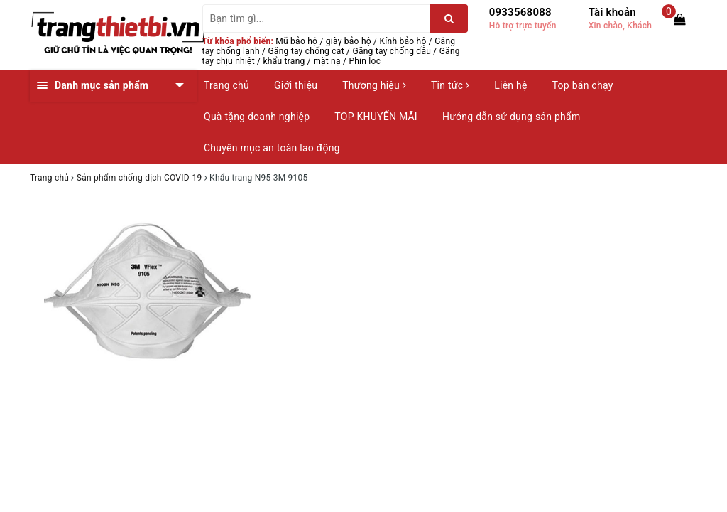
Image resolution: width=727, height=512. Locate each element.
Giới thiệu (295, 85)
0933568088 (520, 12)
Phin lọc (365, 61)
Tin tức (450, 85)
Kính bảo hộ (403, 41)
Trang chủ (226, 85)
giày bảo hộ (348, 41)
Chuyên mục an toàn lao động (272, 148)
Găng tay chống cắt (306, 51)
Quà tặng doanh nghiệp (257, 116)
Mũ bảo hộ (296, 41)
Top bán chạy (582, 85)
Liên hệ (510, 85)
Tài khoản (612, 12)
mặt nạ (327, 61)
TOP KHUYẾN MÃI (375, 116)
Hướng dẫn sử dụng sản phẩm (511, 116)
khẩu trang (284, 61)
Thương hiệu (374, 85)
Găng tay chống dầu (391, 51)
